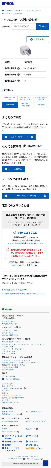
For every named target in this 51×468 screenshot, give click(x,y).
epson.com (37, 459)
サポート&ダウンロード (13, 442)
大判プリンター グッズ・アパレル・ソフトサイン (20, 362)
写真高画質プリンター (10, 324)
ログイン (34, 448)
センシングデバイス (9, 431)
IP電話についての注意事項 (15, 290)
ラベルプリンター (8, 353)
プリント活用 (33, 436)
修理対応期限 (12, 68)
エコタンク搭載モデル (10, 335)
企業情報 (8, 445)
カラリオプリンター (9, 330)
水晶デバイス (30, 429)
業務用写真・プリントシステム (13, 365)
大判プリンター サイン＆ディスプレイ (16, 360)
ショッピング (33, 442)
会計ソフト (6, 400)
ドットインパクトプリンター (12, 349)
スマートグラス (7, 386)
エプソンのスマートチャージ (12, 342)
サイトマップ (16, 456)
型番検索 (6, 26)
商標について (30, 458)
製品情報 (8, 309)
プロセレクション (8, 333)
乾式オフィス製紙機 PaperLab (13, 398)
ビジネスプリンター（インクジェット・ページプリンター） (24, 344)
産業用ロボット (7, 411)
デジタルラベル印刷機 (10, 367)
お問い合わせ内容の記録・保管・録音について (24, 293)
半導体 (4, 429)
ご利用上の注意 (34, 456)
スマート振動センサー (34, 411)
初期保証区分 (12, 74)
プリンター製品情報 (12, 379)
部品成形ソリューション (11, 414)
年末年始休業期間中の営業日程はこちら (26, 243)
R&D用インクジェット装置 (35, 421)
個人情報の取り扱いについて (16, 459)
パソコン (5, 391)
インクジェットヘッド (10, 421)
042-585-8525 (17, 265)
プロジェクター (7, 384)
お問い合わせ (33, 445)
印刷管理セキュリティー (11, 402)
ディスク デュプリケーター (12, 395)
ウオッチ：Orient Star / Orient (12, 388)
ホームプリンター (8, 321)
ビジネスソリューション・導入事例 (14, 437)
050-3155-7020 (27, 232)
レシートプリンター (9, 351)
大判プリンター (7, 346)
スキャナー (6, 393)
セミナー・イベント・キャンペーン (13, 449)
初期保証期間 (12, 81)
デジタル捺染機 (7, 369)
